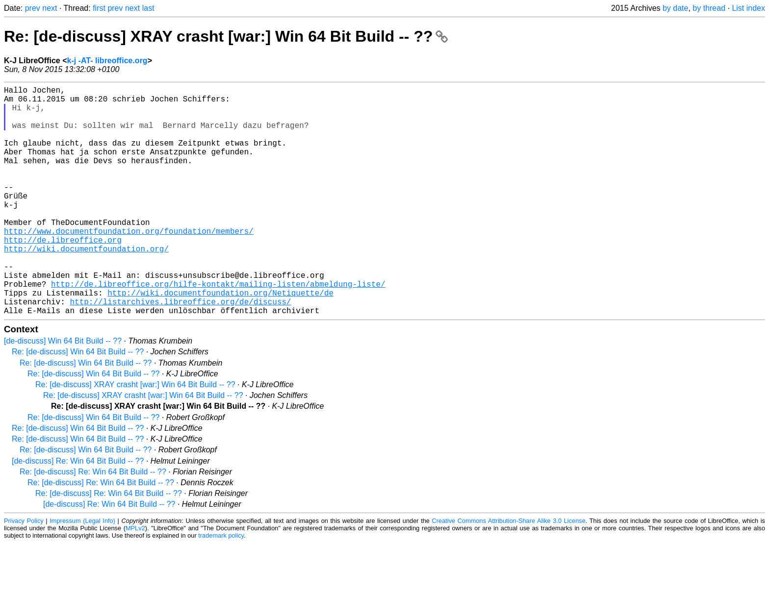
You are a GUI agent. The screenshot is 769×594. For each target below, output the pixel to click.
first (99, 8)
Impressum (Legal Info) (82, 571)
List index (748, 8)
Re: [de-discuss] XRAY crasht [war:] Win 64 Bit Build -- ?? (226, 36)
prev (32, 8)
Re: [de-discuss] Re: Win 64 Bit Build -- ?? (93, 523)
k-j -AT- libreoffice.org (107, 60)
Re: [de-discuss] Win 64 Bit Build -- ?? (78, 402)
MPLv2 (135, 579)
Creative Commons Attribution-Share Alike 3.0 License (509, 571)
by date (675, 8)
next (49, 8)
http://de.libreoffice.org (63, 275)
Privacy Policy (24, 571)
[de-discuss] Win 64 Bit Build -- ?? (63, 392)
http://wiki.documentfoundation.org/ (86, 285)
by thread (708, 8)
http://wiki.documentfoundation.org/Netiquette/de (220, 339)
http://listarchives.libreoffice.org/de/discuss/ (180, 350)
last (148, 8)
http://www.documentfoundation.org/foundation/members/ (129, 264)
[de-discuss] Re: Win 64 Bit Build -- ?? (78, 512)
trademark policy (221, 586)
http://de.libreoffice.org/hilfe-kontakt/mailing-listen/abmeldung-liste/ (218, 328)
